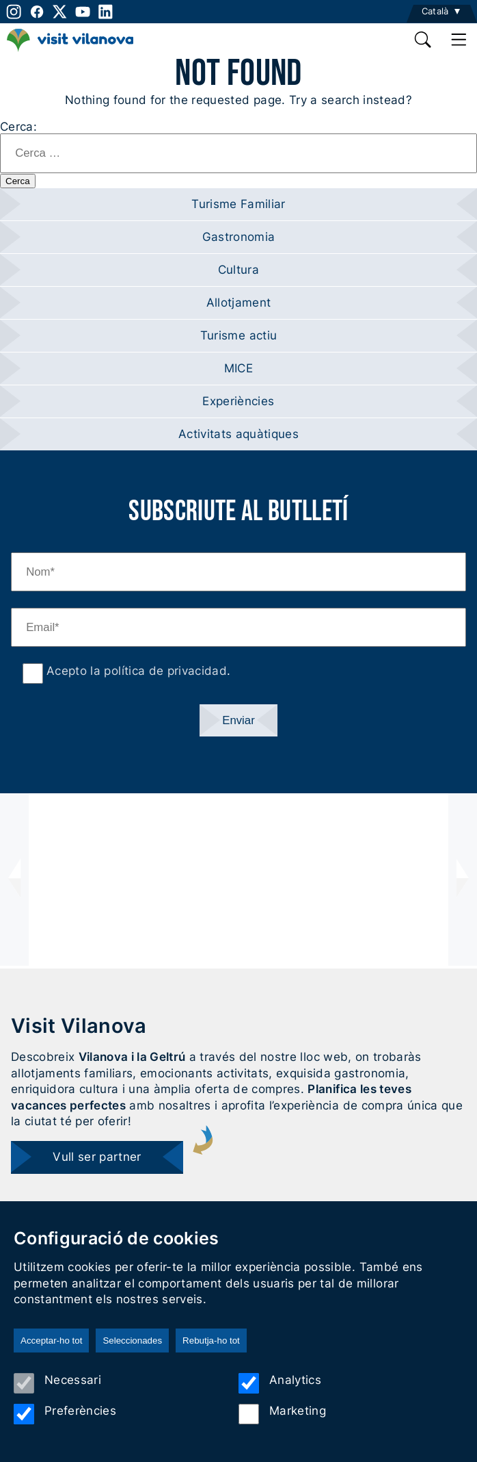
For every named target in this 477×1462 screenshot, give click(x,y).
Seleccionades (132, 1340)
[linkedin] (106, 11)
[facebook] (37, 11)
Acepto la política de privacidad (135, 671)
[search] (423, 40)
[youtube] (82, 11)
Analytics (279, 1383)
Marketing (282, 1414)
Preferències (65, 1414)
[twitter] (60, 11)
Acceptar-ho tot (51, 1340)
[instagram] (12, 11)
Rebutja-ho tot (211, 1340)
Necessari (57, 1383)
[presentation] (14, 879)
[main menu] (459, 40)
